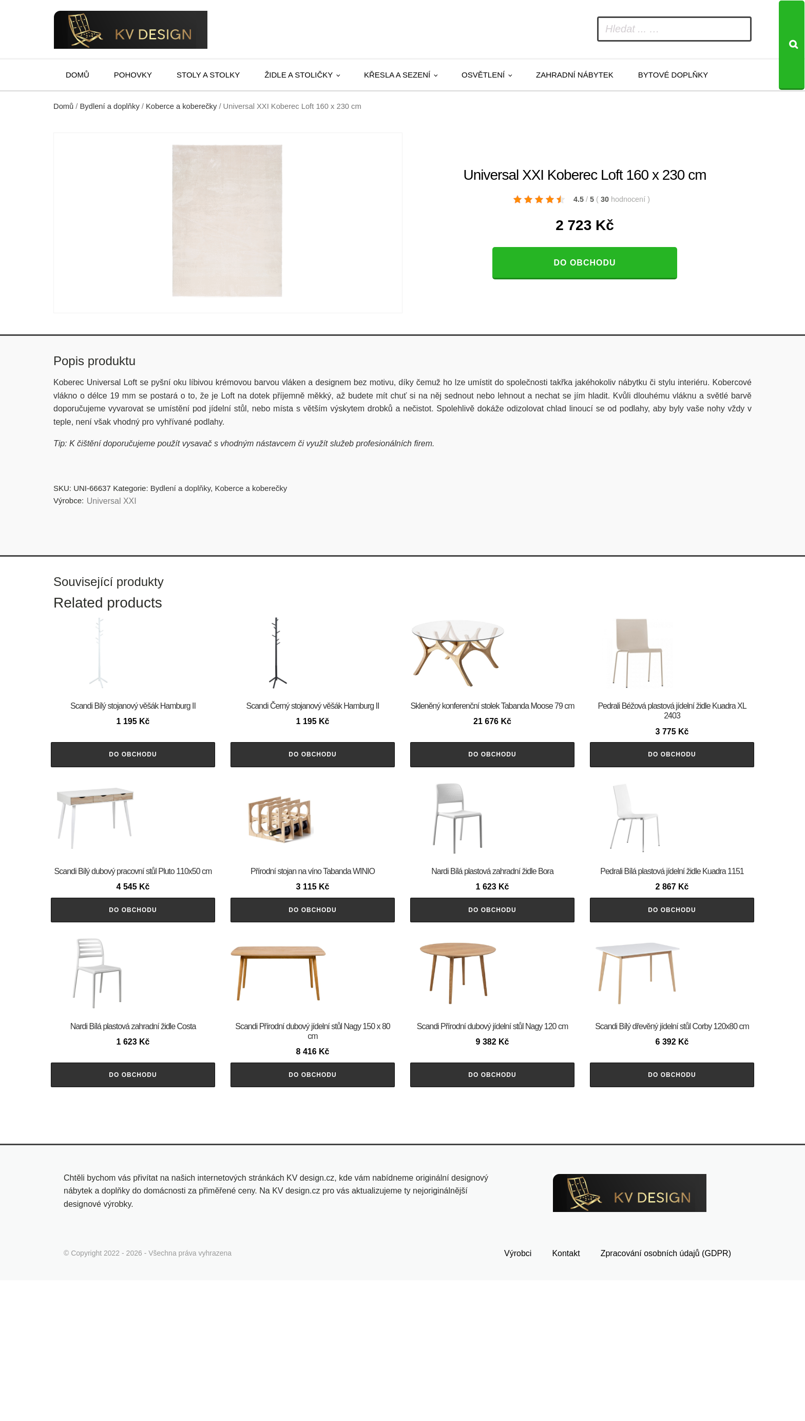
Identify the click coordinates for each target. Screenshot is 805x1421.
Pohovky (133, 74)
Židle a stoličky (298, 74)
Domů (77, 74)
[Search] (791, 45)
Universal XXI (112, 501)
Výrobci (517, 1393)
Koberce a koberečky (181, 106)
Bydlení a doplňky (110, 106)
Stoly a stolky (208, 74)
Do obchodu (584, 262)
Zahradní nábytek (575, 74)
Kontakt (566, 1393)
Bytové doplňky (673, 74)
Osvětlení (483, 74)
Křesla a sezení (397, 74)
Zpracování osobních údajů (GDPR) (666, 1393)
